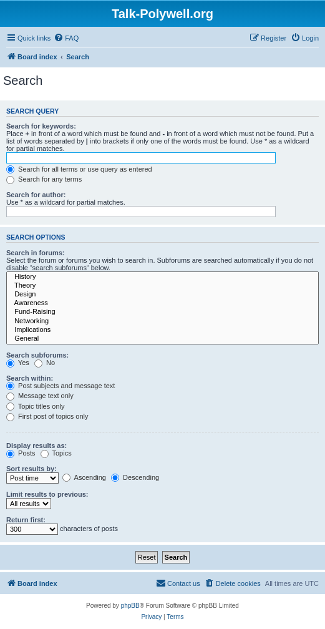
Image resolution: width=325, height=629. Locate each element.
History (162, 277)
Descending (135, 477)
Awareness (162, 303)
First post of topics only (47, 416)
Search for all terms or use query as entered (79, 169)
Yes (17, 362)
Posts (21, 453)
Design (162, 294)
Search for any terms (44, 179)
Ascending (84, 477)
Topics (56, 453)
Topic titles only (35, 406)
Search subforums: (37, 355)
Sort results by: (31, 468)
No (44, 362)
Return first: (26, 520)
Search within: (29, 378)
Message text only (40, 395)
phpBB (130, 605)
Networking (162, 321)
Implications (162, 330)
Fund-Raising (162, 312)
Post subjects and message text (60, 385)
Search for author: (35, 194)
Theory (162, 285)
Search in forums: (35, 252)
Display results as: (36, 445)
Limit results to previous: (47, 494)
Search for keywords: (41, 126)
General (162, 338)
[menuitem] (66, 38)
